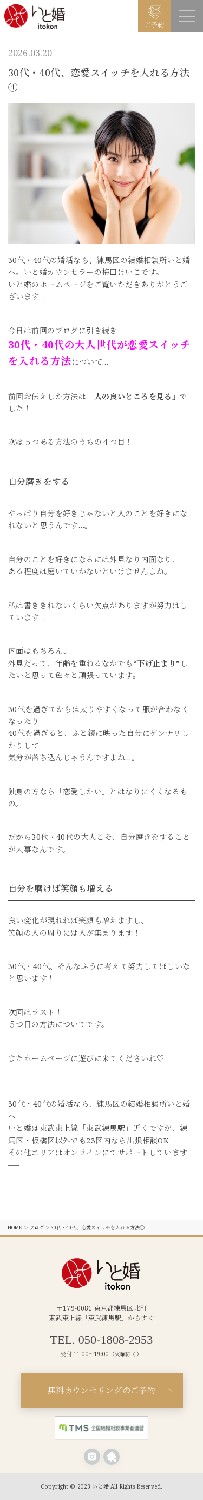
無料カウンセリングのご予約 (101, 1390)
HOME (15, 1227)
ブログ (36, 1227)
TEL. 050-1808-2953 (101, 1340)
